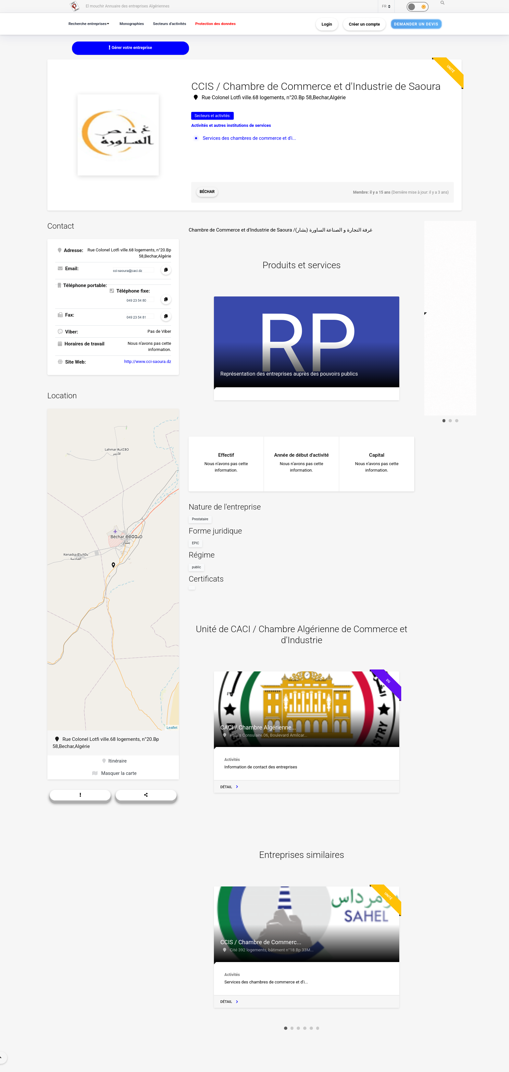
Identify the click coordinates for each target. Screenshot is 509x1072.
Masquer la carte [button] (114, 774)
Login (327, 23)
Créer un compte (364, 23)
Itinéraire (114, 761)
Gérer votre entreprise (130, 47)
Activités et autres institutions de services (231, 125)
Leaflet (172, 727)
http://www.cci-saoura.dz (147, 361)
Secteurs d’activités (174, 23)
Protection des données (222, 23)
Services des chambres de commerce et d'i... (251, 138)
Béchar (207, 192)
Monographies (135, 23)
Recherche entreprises (88, 23)
